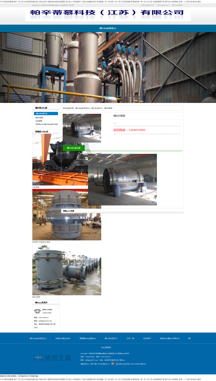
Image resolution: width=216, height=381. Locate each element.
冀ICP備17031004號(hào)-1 (100, 364)
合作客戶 (147, 338)
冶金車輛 (38, 121)
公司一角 (130, 338)
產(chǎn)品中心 (163, 5)
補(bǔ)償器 (39, 118)
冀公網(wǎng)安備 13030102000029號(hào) (128, 364)
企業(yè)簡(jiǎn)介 (147, 5)
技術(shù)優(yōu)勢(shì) (108, 110)
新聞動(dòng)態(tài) (88, 338)
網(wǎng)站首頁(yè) (108, 28)
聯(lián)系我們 (177, 5)
